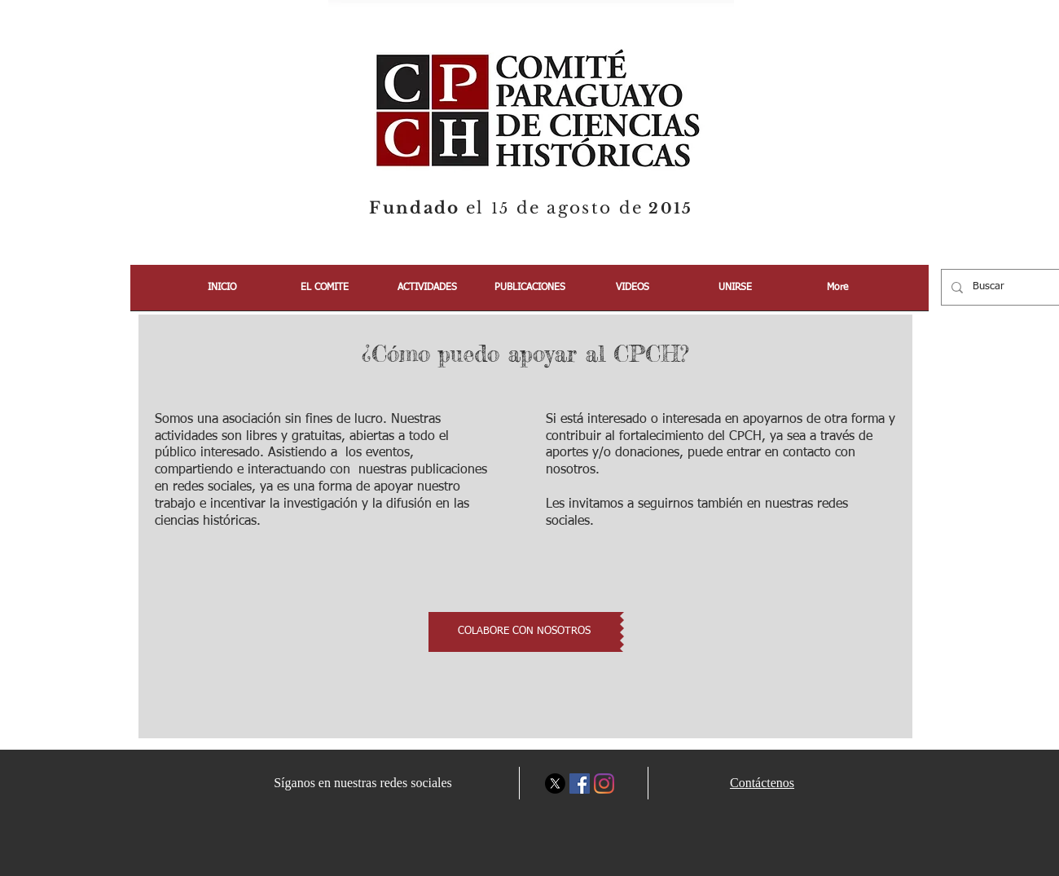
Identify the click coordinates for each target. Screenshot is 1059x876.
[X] (555, 783)
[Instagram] (604, 783)
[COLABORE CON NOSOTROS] (524, 632)
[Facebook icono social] (579, 783)
